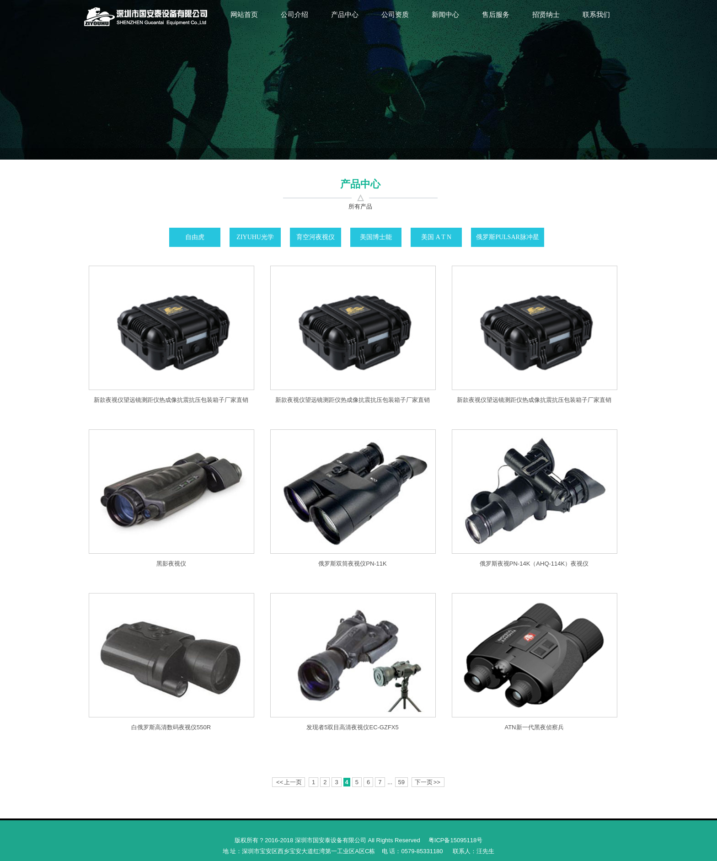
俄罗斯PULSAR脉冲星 (507, 237)
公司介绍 (294, 14)
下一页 (427, 782)
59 (401, 782)
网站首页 (244, 14)
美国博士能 (376, 237)
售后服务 (495, 14)
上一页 (289, 782)
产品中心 (344, 14)
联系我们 (596, 14)
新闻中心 (445, 14)
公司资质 (395, 14)
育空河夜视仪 (315, 237)
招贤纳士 (546, 14)
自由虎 (194, 237)
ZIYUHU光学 (255, 237)
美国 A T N (436, 237)
